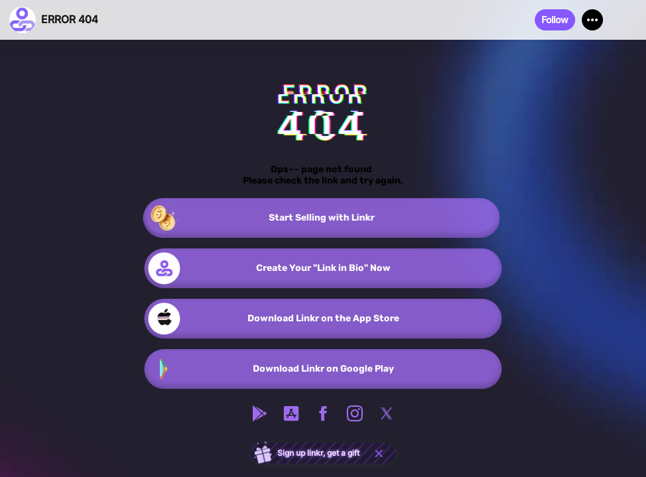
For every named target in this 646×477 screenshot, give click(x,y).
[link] (323, 218)
